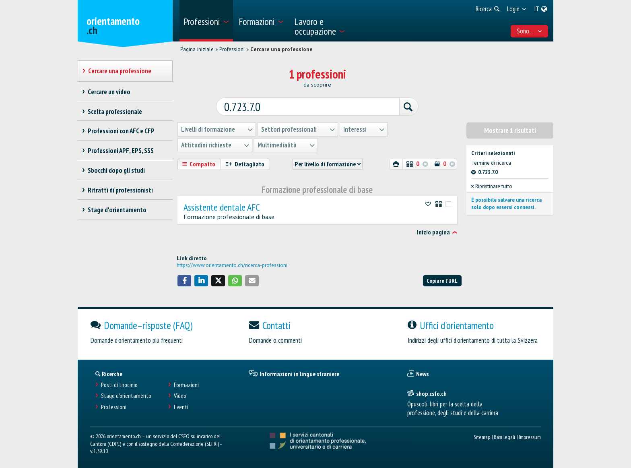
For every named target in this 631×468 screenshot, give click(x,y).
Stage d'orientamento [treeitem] (116, 209)
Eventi (181, 406)
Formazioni (186, 384)
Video (180, 395)
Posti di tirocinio (119, 384)
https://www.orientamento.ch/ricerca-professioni (232, 264)
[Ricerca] (404, 106)
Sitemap (482, 436)
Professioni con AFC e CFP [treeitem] (121, 130)
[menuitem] (206, 20)
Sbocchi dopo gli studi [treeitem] (116, 170)
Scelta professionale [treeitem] (114, 111)
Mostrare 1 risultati (510, 129)
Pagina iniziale (197, 49)
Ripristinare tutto (491, 185)
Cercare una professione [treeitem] (119, 70)
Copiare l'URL (442, 280)
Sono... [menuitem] (529, 31)
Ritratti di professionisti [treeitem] (120, 190)
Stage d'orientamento (126, 395)
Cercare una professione (281, 49)
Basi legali (504, 436)
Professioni (232, 49)
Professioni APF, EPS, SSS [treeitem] (120, 150)
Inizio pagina (433, 231)
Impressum (530, 436)
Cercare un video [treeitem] (108, 91)
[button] (184, 280)
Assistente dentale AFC (222, 206)
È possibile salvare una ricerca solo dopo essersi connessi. (506, 203)
